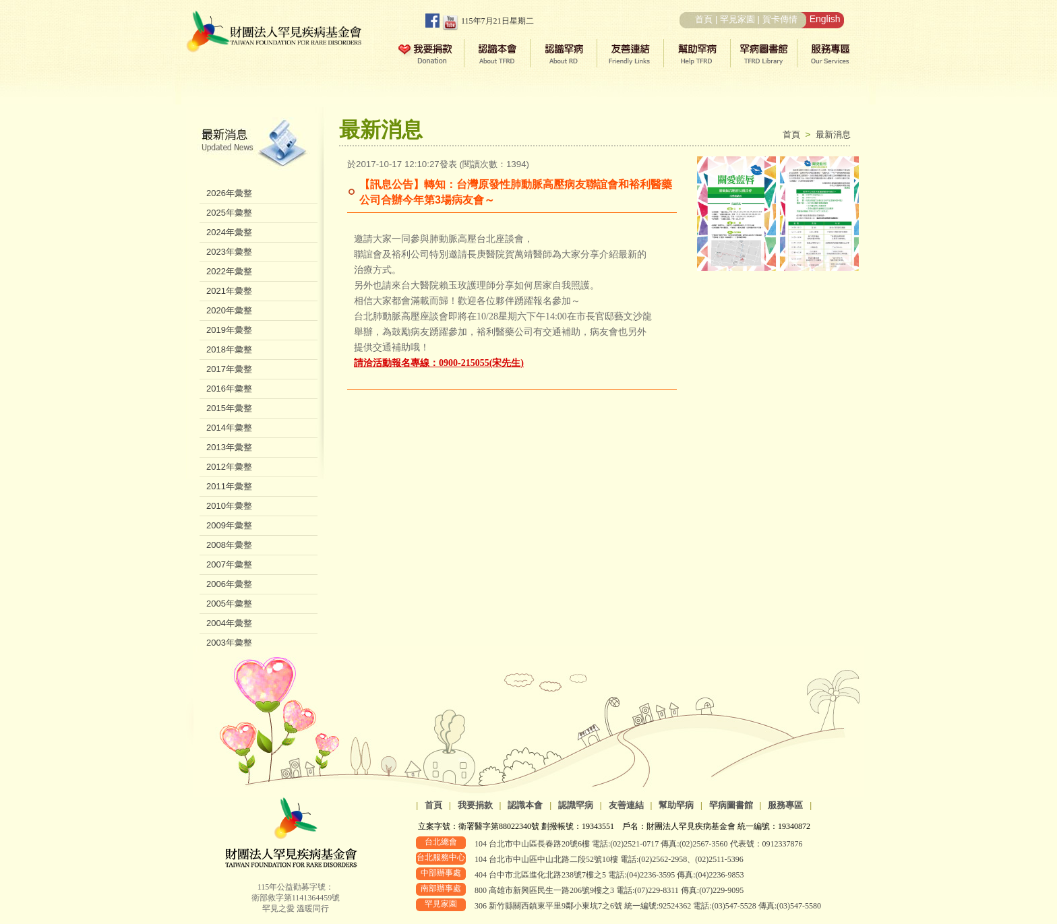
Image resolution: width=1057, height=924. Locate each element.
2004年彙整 (229, 623)
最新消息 (833, 134)
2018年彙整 (229, 349)
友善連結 (626, 805)
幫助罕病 (676, 805)
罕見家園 (737, 19)
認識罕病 (575, 805)
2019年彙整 (229, 330)
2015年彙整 (229, 408)
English (825, 18)
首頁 (704, 19)
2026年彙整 (229, 193)
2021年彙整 (229, 291)
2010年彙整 (229, 506)
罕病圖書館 (731, 805)
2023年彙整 (229, 252)
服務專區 (785, 805)
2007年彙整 (229, 564)
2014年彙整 (229, 428)
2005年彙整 (229, 603)
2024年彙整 (229, 232)
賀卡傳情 (779, 19)
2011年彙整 (229, 486)
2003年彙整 (229, 643)
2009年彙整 (229, 525)
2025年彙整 (229, 213)
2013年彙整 (229, 447)
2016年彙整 (229, 388)
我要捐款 (475, 805)
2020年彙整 (229, 310)
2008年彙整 (229, 545)
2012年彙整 (229, 467)
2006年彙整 (229, 584)
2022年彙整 (229, 271)
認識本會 (525, 805)
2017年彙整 (229, 369)
